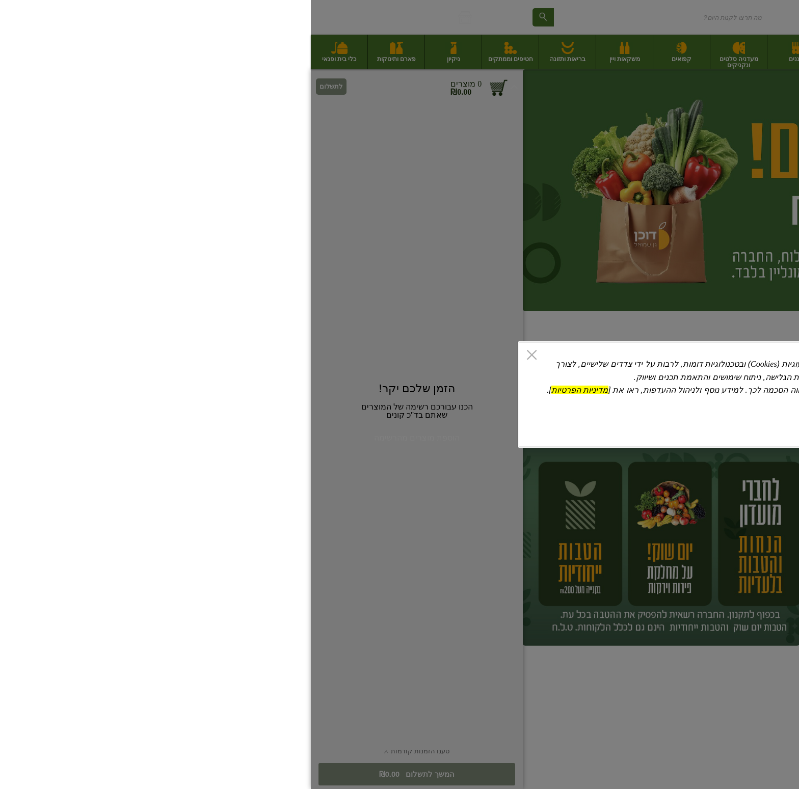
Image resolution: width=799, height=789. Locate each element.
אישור (256, 431)
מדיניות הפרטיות (269, 390)
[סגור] (221, 356)
